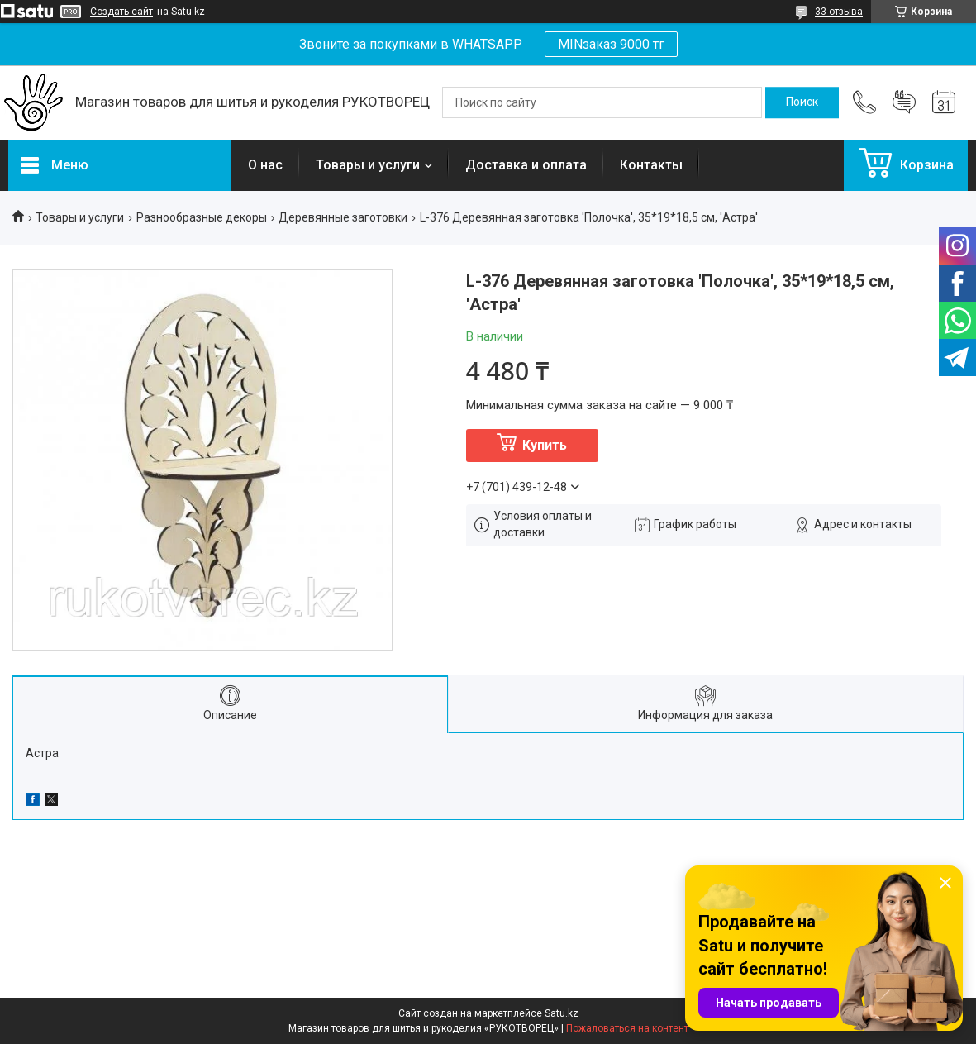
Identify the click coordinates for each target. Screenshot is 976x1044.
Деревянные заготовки (343, 217)
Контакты (651, 165)
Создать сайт (121, 11)
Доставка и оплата (526, 165)
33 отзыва (839, 11)
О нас (265, 165)
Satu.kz (561, 1013)
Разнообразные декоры (201, 217)
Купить (544, 445)
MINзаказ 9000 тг (611, 44)
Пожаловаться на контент (627, 1028)
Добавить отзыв (904, 102)
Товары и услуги (368, 165)
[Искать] (802, 102)
